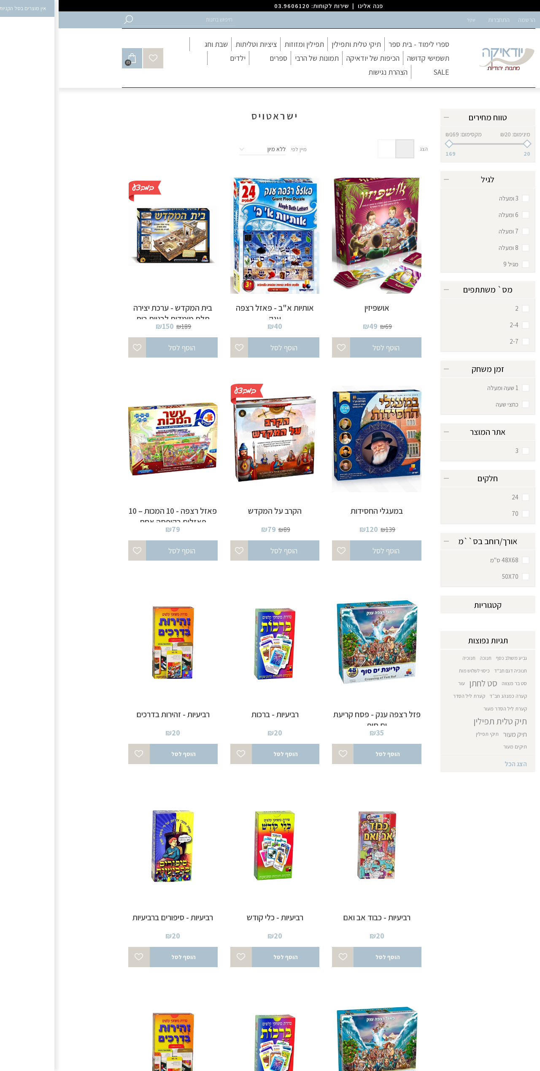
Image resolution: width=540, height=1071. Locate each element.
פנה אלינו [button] (311, 6)
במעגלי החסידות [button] (318, 510)
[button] (126, 20)
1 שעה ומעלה (444, 388)
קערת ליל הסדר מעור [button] (446, 708)
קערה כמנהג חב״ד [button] (449, 696)
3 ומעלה (450, 198)
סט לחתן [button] (424, 683)
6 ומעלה (450, 215)
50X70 (451, 576)
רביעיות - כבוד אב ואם (318, 917)
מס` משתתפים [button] (429, 289)
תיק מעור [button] (456, 734)
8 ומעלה (450, 248)
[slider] (429, 144)
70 (456, 514)
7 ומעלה (450, 231)
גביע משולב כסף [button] (452, 658)
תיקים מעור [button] (456, 746)
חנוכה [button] (427, 658)
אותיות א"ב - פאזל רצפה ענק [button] (216, 313)
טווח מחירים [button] (429, 117)
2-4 (455, 325)
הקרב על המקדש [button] (216, 510)
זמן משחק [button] (429, 368)
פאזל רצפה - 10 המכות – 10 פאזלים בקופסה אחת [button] (114, 516)
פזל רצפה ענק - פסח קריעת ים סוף (318, 720)
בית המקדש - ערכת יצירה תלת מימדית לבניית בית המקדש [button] (114, 318)
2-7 (455, 341)
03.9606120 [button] (233, 6)
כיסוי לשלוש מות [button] (415, 670)
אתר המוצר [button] (429, 431)
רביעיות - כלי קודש (216, 917)
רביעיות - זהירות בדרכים (114, 714)
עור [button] (403, 683)
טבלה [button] (346, 148)
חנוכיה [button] (410, 658)
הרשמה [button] (468, 20)
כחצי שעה (448, 404)
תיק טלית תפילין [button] (441, 721)
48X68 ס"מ (446, 560)
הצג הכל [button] (457, 763)
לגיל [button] (429, 179)
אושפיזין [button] (318, 307)
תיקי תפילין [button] (428, 733)
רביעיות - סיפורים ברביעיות (114, 917)
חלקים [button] (429, 478)
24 (456, 497)
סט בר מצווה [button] (455, 683)
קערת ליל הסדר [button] (410, 696)
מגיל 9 (452, 264)
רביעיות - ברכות (216, 714)
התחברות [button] (440, 20)
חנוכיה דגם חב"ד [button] (451, 670)
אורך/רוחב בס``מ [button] (429, 541)
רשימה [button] (328, 148)
